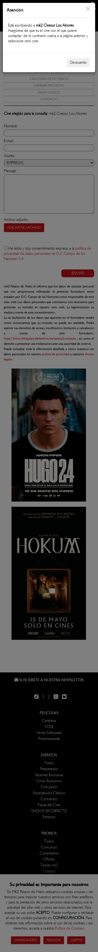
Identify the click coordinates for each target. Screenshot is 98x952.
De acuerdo (78, 62)
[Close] (88, 12)
